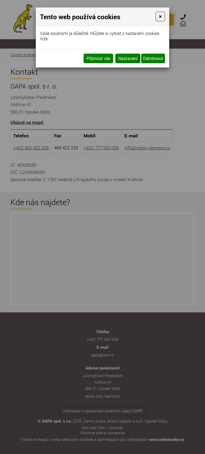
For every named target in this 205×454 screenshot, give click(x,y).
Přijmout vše (98, 58)
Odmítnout (153, 58)
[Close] (160, 16)
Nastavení (127, 58)
